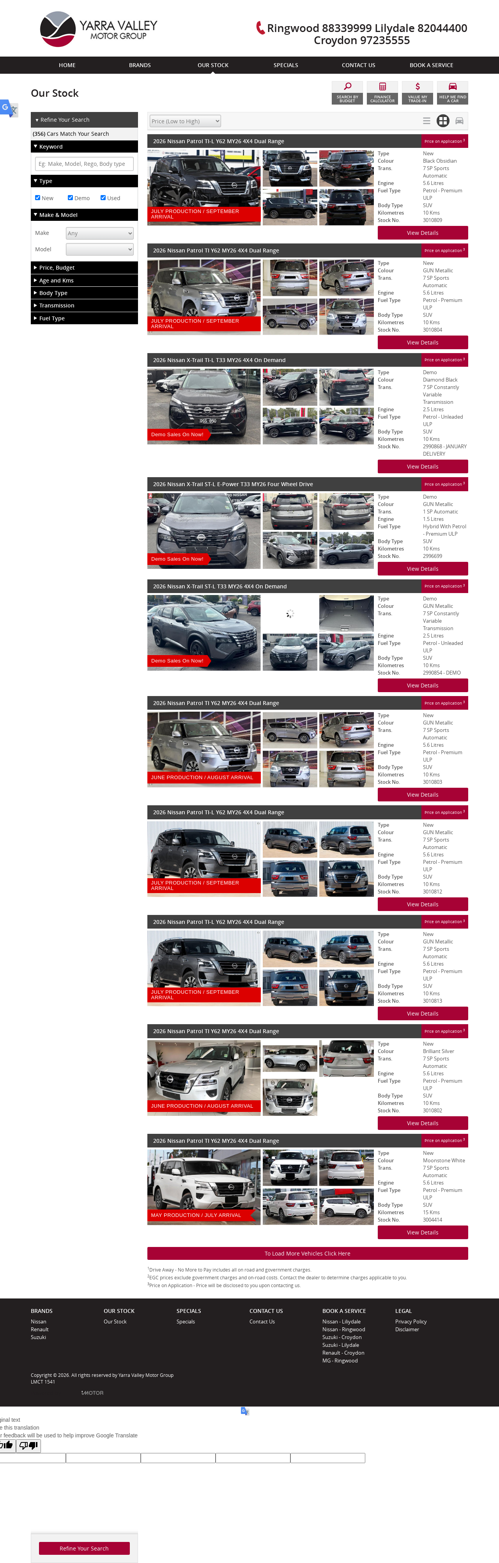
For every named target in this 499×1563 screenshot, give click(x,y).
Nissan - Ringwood (343, 1329)
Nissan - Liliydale (341, 1321)
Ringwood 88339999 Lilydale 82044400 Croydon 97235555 (367, 33)
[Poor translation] (28, 1446)
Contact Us (262, 1321)
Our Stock (115, 1321)
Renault (40, 1329)
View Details (423, 232)
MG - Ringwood (340, 1360)
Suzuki (38, 1337)
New (44, 198)
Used (110, 198)
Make (42, 232)
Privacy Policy (411, 1321)
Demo (79, 198)
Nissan (38, 1321)
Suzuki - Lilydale (340, 1344)
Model (43, 249)
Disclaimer (407, 1329)
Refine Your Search (62, 120)
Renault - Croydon (343, 1352)
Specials (186, 1321)
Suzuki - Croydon (342, 1337)
